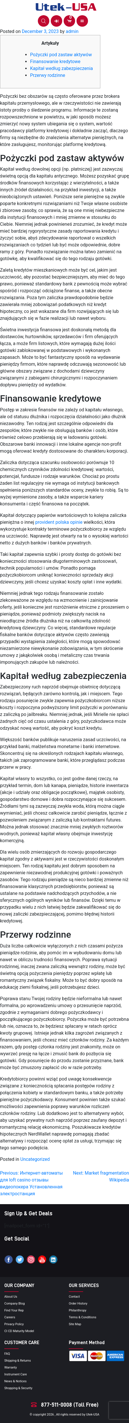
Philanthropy (77, 1310)
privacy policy (14, 1324)
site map (75, 1324)
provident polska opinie (59, 522)
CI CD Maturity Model (19, 1331)
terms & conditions (82, 1317)
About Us (10, 1297)
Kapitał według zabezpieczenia (61, 68)
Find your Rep (14, 1310)
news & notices (15, 1381)
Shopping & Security (18, 1388)
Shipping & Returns (17, 1360)
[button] (43, 21)
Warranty (10, 1367)
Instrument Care (15, 1374)
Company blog (14, 1303)
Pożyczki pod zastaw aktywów (61, 54)
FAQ (7, 1354)
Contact (74, 1297)
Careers (9, 1317)
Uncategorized (35, 1159)
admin (72, 31)
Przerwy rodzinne (47, 75)
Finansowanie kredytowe (55, 61)
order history (78, 1303)
